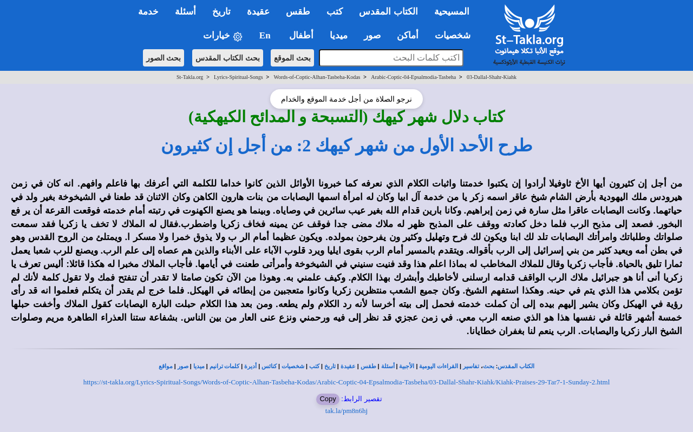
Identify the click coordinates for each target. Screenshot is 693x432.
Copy (327, 399)
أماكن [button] (408, 35)
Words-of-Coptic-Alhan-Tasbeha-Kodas (316, 77)
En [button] (266, 35)
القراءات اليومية (438, 366)
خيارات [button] (223, 36)
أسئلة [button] (185, 11)
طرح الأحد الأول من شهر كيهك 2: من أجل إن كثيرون (347, 145)
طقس (368, 366)
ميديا (199, 366)
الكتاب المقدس (516, 366)
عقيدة (348, 366)
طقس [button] (298, 11)
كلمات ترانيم (225, 366)
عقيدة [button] (258, 11)
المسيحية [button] (451, 11)
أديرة (250, 366)
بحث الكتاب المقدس (227, 58)
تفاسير (471, 366)
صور (183, 366)
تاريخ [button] (221, 11)
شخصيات (293, 366)
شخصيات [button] (456, 35)
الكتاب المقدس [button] (388, 11)
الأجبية (406, 366)
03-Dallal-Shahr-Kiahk (492, 77)
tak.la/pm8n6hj (346, 411)
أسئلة (388, 366)
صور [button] (372, 35)
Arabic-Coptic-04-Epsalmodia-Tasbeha (413, 77)
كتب (314, 366)
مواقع (166, 366)
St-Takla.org (189, 77)
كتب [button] (334, 11)
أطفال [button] (301, 35)
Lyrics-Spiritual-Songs (238, 77)
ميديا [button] (339, 35)
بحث (488, 366)
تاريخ (330, 366)
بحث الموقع (292, 58)
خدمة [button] (148, 11)
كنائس (269, 366)
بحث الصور (163, 58)
